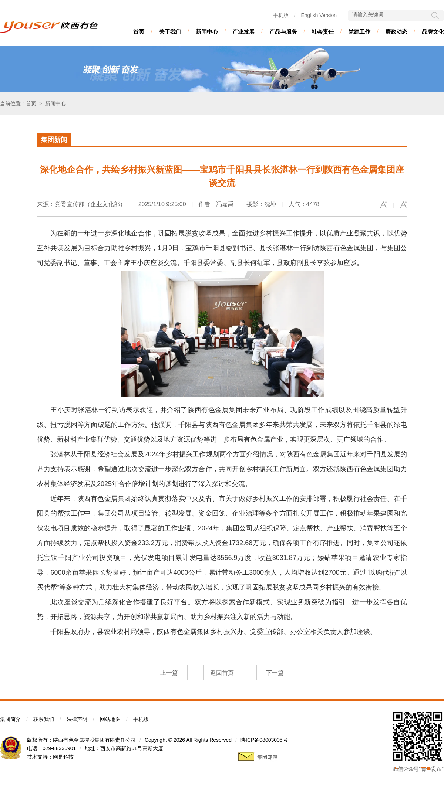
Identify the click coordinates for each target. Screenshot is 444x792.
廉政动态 (396, 31)
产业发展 (243, 31)
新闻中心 (207, 31)
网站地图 (110, 719)
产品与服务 (283, 31)
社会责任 (323, 31)
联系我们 (43, 719)
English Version (319, 15)
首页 (138, 31)
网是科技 (63, 757)
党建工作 (359, 31)
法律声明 (77, 719)
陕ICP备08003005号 (264, 740)
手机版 (281, 15)
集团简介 (10, 719)
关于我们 (170, 31)
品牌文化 (433, 31)
